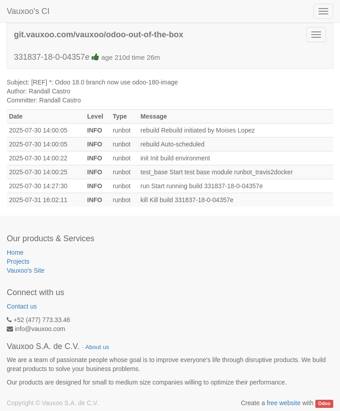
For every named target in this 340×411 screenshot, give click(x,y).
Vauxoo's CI (28, 11)
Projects (18, 261)
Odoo (324, 403)
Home (15, 252)
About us (97, 347)
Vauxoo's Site (25, 270)
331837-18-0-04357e (87, 57)
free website (283, 403)
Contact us (22, 306)
